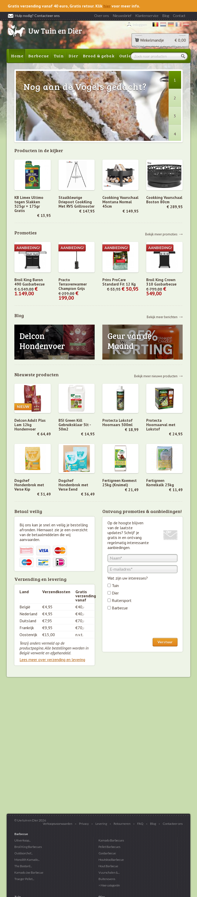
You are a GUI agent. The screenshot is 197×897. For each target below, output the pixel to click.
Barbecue (38, 55)
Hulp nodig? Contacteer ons (34, 15)
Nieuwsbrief (122, 15)
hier (107, 5)
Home (17, 55)
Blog (165, 15)
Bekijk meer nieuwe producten (156, 376)
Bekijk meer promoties (161, 234)
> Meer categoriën (109, 885)
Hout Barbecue (108, 866)
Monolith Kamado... (27, 860)
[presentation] (146, 625)
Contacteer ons (173, 824)
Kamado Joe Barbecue (28, 872)
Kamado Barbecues (111, 840)
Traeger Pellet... (24, 879)
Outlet (126, 55)
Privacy (84, 824)
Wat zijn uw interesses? (127, 578)
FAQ (140, 824)
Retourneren (122, 824)
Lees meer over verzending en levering (52, 659)
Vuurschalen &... (109, 872)
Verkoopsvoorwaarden (57, 824)
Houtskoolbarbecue (111, 860)
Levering (101, 824)
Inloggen (140, 24)
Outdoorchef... (23, 853)
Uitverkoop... (22, 840)
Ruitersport (122, 600)
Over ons (101, 15)
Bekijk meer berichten (162, 317)
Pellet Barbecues (109, 847)
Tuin (59, 55)
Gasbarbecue (107, 853)
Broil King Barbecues (28, 847)
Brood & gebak (99, 55)
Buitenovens (106, 879)
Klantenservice (147, 15)
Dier (73, 55)
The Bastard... (23, 866)
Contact (179, 15)
